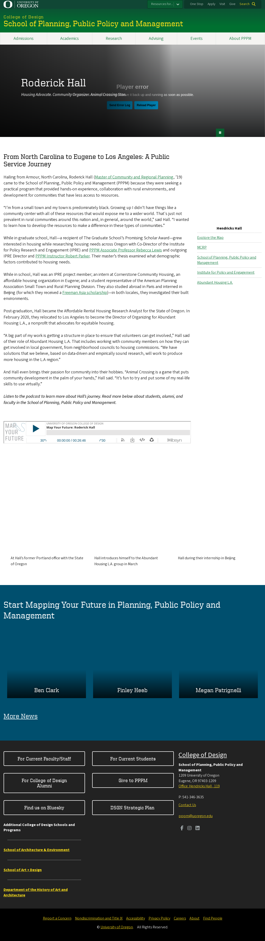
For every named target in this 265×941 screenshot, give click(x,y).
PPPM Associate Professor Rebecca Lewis (125, 250)
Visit (222, 4)
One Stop (196, 4)
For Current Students (133, 758)
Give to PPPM (133, 780)
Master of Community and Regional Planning (134, 177)
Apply (211, 4)
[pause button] (220, 132)
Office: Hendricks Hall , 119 (199, 786)
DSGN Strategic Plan (132, 807)
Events (196, 39)
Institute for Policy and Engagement (226, 272)
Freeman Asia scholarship (84, 292)
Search (245, 4)
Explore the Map (210, 237)
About (195, 918)
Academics (69, 39)
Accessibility (135, 918)
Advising (156, 39)
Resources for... (162, 4)
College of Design (203, 755)
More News (21, 716)
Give (232, 4)
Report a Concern (57, 918)
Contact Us (187, 805)
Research (114, 39)
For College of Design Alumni (44, 783)
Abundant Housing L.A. (215, 282)
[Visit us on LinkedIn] (198, 828)
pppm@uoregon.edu (196, 816)
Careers (180, 918)
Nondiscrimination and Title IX (99, 918)
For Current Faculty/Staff (44, 758)
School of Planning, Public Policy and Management (226, 260)
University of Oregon (116, 927)
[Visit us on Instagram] (189, 828)
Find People (212, 918)
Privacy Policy (159, 918)
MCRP (202, 247)
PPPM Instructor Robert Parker (62, 256)
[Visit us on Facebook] (182, 828)
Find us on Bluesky (44, 807)
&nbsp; (132, 94)
